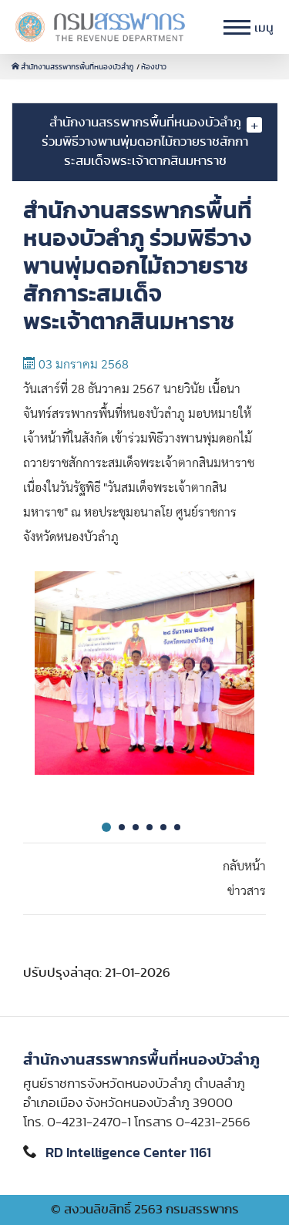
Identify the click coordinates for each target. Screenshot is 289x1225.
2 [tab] (122, 827)
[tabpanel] (144, 685)
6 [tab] (177, 827)
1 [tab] (106, 827)
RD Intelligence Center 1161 (128, 1153)
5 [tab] (163, 827)
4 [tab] (149, 827)
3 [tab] (136, 827)
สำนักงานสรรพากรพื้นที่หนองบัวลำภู (73, 67)
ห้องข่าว (153, 67)
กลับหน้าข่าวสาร (244, 878)
